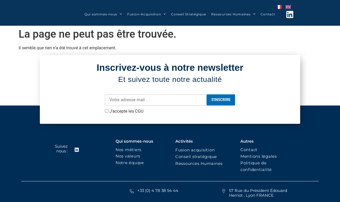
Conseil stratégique (196, 156)
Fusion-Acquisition (146, 14)
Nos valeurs (129, 156)
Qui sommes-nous (103, 14)
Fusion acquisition (196, 149)
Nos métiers (128, 149)
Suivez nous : (61, 148)
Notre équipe (130, 162)
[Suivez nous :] (76, 150)
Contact (268, 14)
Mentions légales (258, 156)
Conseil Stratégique (188, 14)
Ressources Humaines (233, 14)
